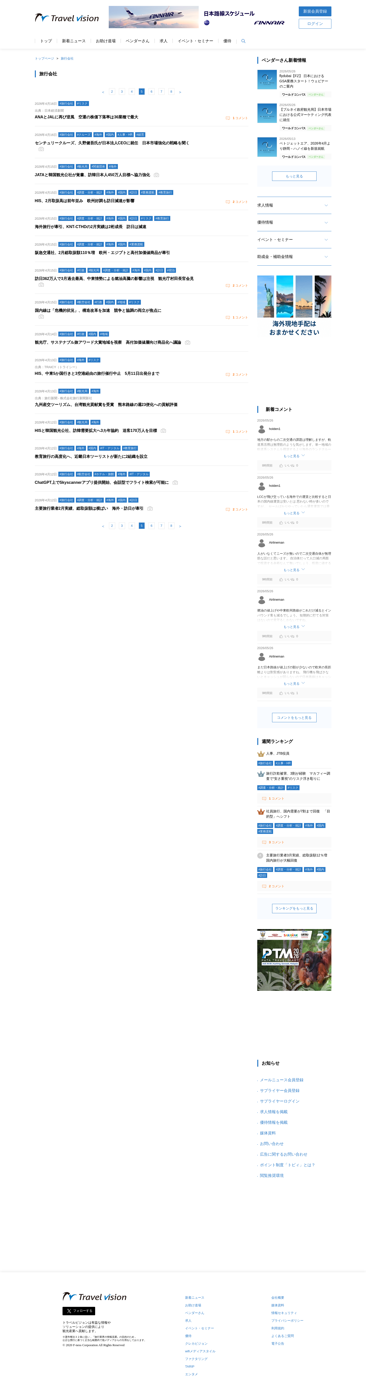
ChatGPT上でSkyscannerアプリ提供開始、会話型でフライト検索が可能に (102, 482)
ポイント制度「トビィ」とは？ (287, 1165)
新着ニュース (74, 41)
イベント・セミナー (195, 41)
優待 (227, 41)
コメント (240, 118)
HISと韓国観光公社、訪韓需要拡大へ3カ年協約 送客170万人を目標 (96, 430)
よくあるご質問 (282, 1336)
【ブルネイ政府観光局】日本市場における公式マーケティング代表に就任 (305, 114)
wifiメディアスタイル (200, 1351)
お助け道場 (106, 41)
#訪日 (262, 875)
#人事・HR (283, 763)
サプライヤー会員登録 (280, 1090)
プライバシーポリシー (287, 1320)
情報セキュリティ (284, 1313)
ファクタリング (196, 1359)
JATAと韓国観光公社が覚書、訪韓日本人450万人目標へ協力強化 (92, 175)
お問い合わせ (272, 1144)
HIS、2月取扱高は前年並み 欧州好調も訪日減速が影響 (85, 201)
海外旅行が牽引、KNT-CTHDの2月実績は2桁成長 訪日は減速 (91, 227)
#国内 (320, 825)
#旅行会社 (265, 763)
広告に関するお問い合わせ (283, 1154)
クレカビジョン (196, 1343)
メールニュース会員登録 (281, 1080)
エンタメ (191, 1374)
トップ (46, 41)
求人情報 (265, 205)
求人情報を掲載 (274, 1112)
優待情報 (265, 222)
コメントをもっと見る (294, 718)
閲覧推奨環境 (272, 1175)
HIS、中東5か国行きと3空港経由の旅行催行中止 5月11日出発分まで (97, 373)
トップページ (44, 58)
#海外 (309, 825)
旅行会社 (67, 58)
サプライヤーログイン (280, 1101)
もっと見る (294, 176)
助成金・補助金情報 (275, 257)
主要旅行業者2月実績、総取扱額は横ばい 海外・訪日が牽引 (89, 508)
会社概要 (277, 1297)
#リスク (293, 787)
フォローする (82, 1311)
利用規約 (277, 1328)
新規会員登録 (315, 11)
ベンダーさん (138, 41)
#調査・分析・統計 (271, 787)
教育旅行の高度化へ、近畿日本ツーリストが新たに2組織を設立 (91, 456)
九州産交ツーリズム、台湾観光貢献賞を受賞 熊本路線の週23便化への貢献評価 (106, 405)
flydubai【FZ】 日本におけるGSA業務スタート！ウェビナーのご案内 (304, 81)
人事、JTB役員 (278, 753)
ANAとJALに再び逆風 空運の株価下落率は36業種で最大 (86, 117)
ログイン (315, 23)
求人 (164, 41)
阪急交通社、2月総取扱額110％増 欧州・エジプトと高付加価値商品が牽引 (102, 253)
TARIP (189, 1366)
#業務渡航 (265, 831)
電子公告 (277, 1343)
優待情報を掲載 (274, 1122)
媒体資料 (268, 1133)
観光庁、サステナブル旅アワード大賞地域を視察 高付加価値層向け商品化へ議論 (108, 342)
